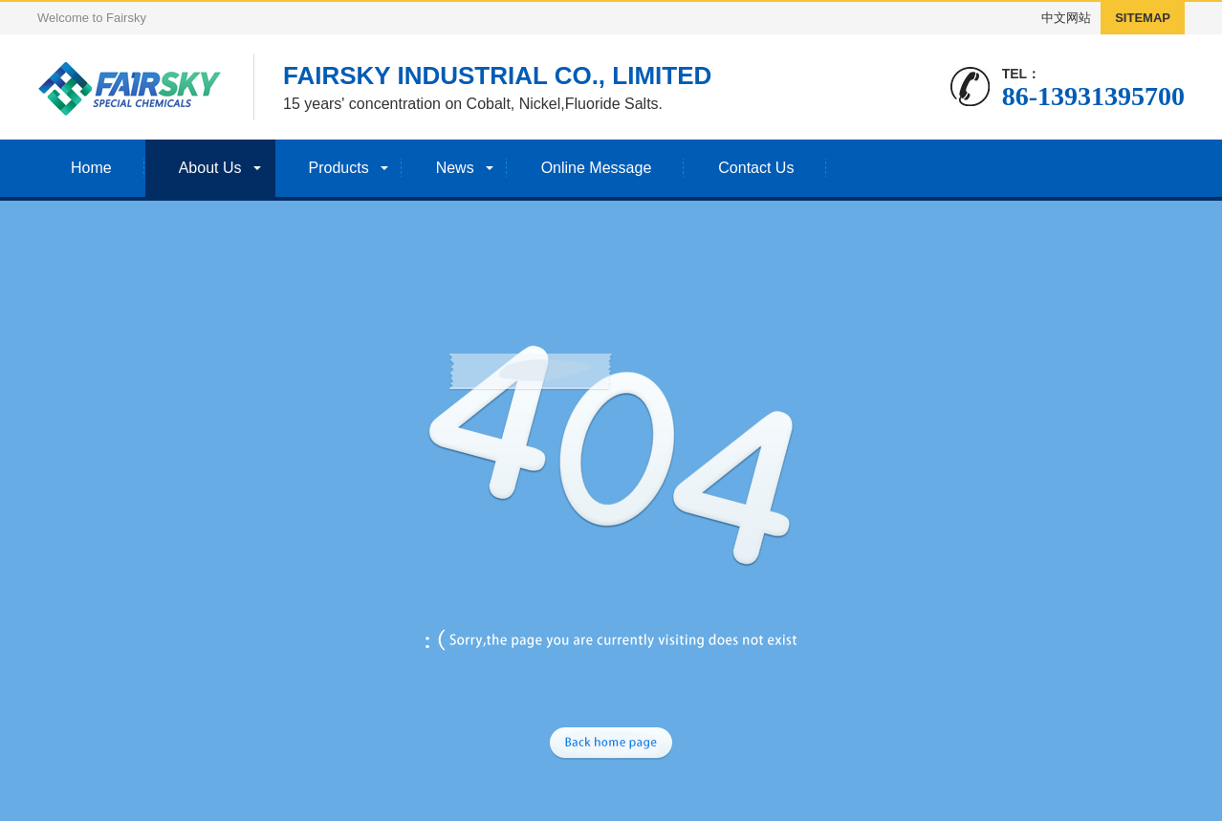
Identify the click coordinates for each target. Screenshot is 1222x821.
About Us (210, 168)
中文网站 (1066, 18)
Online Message (596, 168)
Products (339, 168)
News (455, 168)
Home (91, 168)
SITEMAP (1142, 18)
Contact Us (756, 168)
